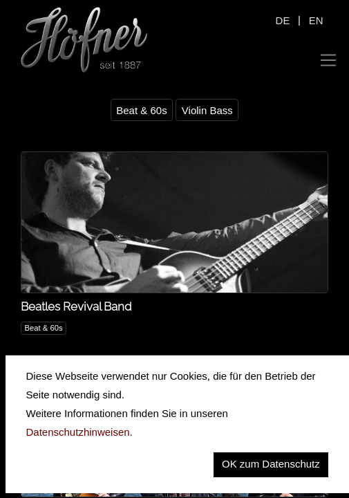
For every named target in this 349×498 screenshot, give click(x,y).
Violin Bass (207, 110)
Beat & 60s (141, 110)
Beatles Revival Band (76, 306)
